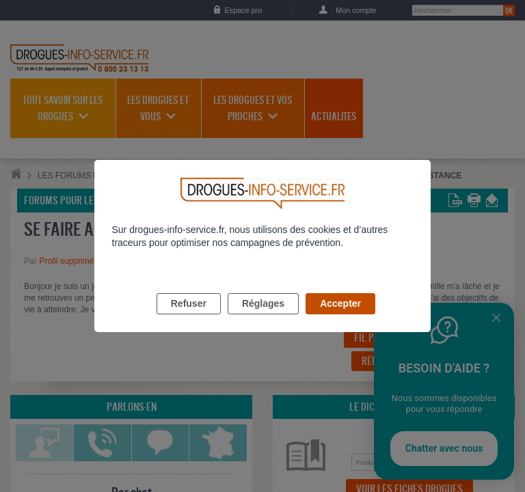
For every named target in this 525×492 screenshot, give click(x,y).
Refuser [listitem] (188, 319)
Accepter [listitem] (340, 319)
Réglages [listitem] (263, 319)
